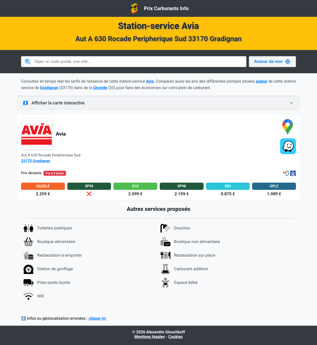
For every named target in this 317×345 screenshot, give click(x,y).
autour (261, 81)
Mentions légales (149, 336)
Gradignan (49, 87)
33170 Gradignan (35, 161)
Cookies (175, 336)
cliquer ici (97, 318)
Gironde (100, 87)
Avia (150, 81)
